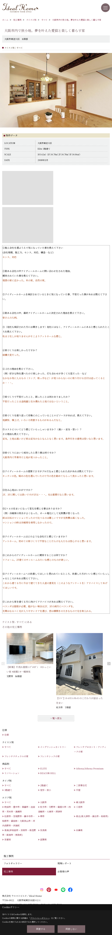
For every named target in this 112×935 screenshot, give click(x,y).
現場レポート (64, 863)
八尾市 (79, 806)
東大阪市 (80, 802)
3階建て (8, 790)
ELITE (43, 768)
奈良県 (43, 830)
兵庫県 (79, 830)
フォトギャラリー (13, 863)
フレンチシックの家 (50, 756)
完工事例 (8, 871)
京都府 (7, 839)
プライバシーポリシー (39, 918)
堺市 (42, 816)
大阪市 (43, 802)
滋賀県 (43, 839)
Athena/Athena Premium (90, 768)
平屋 (78, 790)
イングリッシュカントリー (53, 746)
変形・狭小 (45, 790)
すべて (7, 746)
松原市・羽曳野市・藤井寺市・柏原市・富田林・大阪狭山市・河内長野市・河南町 (18, 821)
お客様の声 (63, 871)
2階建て (44, 785)
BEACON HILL (48, 773)
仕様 (6, 734)
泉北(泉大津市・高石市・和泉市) (92, 816)
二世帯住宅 (81, 785)
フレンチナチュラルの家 (16, 756)
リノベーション (11, 773)
